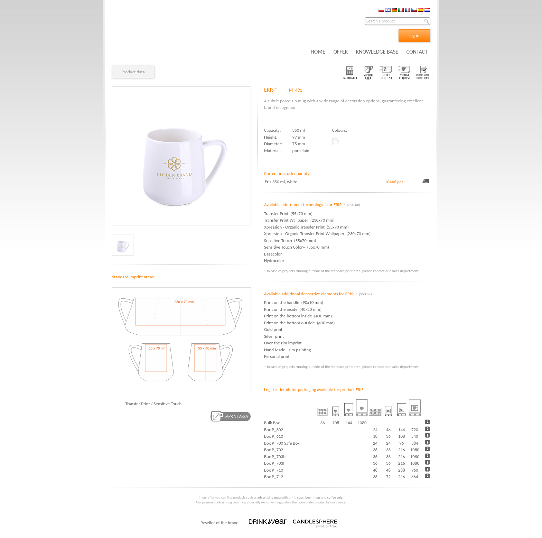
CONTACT (417, 51)
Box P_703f (274, 463)
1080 (414, 449)
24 (375, 429)
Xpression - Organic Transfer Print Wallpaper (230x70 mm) (317, 233)
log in (414, 35)
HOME (318, 51)
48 (388, 429)
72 (388, 476)
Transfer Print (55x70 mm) (288, 213)
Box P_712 (273, 476)
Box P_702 (273, 449)
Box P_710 (273, 470)
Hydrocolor (275, 260)
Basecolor (274, 254)
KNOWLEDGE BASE (377, 51)
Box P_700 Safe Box (282, 443)
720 (414, 429)
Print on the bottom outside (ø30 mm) (299, 322)
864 (414, 476)
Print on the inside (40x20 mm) (292, 309)
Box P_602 (273, 429)
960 (414, 470)
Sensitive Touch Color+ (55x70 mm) (296, 247)
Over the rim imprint (283, 342)
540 (414, 436)
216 (401, 449)
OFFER (340, 51)
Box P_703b (275, 456)
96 (401, 443)
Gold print (273, 329)
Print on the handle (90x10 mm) (293, 302)
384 (414, 443)
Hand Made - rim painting (287, 349)
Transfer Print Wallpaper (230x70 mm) (299, 220)
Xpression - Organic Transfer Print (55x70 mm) (306, 227)
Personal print (277, 356)
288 (401, 470)
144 (401, 429)
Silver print (274, 336)
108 (401, 436)
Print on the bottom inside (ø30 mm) (298, 315)
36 (388, 436)
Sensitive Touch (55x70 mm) (290, 240)
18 (375, 436)
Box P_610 (273, 436)
